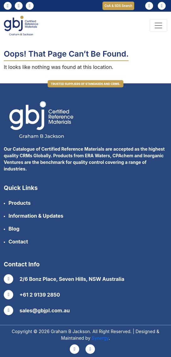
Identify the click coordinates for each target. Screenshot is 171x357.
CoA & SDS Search (118, 6)
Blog (13, 229)
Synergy (99, 338)
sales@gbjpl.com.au (37, 310)
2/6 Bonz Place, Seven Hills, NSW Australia (64, 279)
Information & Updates (35, 216)
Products (19, 203)
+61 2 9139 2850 (32, 294)
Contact (18, 241)
